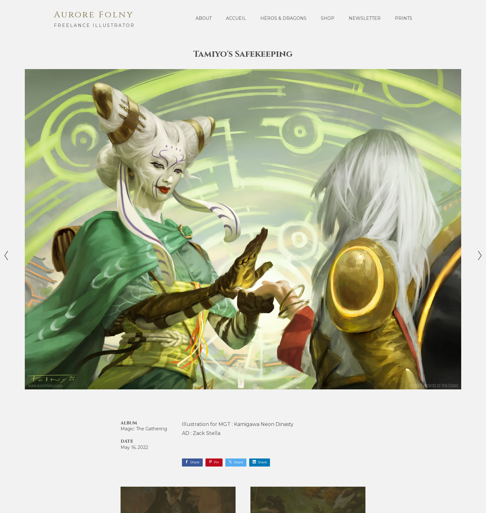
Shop (327, 18)
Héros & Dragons (283, 18)
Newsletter (365, 18)
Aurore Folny (94, 14)
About (204, 18)
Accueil (236, 18)
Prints (403, 18)
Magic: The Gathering (144, 429)
